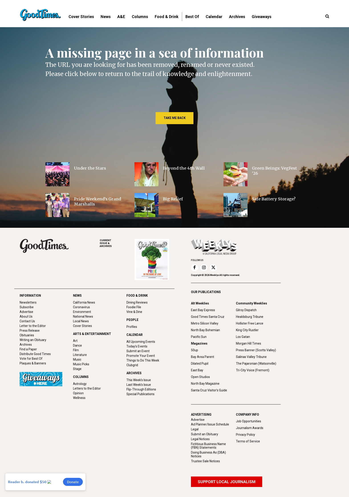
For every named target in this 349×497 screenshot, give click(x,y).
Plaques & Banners (33, 363)
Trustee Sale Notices (205, 461)
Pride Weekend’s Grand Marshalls (97, 201)
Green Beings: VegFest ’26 (274, 171)
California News (84, 302)
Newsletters (28, 302)
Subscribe (27, 307)
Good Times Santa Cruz (207, 316)
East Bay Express (203, 310)
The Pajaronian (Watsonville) (256, 363)
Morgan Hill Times (248, 343)
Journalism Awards (249, 428)
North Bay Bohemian (205, 330)
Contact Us (27, 321)
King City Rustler (247, 330)
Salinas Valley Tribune (251, 357)
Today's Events (136, 346)
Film (76, 350)
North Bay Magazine (205, 383)
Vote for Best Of (31, 358)
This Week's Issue (138, 380)
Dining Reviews (137, 302)
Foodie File (133, 307)
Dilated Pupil (199, 363)
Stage (77, 369)
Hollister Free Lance (249, 323)
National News (83, 316)
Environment (82, 312)
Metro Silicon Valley (204, 323)
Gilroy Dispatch (246, 310)
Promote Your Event (140, 355)
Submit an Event (138, 351)
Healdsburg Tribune (249, 316)
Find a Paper (28, 349)
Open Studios (200, 377)
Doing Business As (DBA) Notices (208, 454)
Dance (77, 345)
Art (75, 341)
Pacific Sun (199, 337)
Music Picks (81, 364)
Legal (195, 429)
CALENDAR (134, 335)
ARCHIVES (117, 243)
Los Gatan (243, 337)
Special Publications (140, 394)
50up (194, 350)
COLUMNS (81, 377)
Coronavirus (81, 307)
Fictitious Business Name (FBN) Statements (208, 446)
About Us (26, 316)
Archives (26, 344)
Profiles (131, 327)
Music (77, 359)
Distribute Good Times (35, 354)
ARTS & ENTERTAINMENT (92, 334)
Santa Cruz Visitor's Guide (209, 390)
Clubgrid (132, 365)
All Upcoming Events (140, 341)
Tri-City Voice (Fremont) (252, 370)
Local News (81, 321)
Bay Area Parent (202, 357)
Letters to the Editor (87, 388)
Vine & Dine (134, 312)
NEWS (77, 295)
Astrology (80, 384)
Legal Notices (200, 439)
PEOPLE (132, 320)
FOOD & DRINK (137, 295)
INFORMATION (30, 295)
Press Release (30, 330)
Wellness (79, 398)
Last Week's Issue (138, 384)
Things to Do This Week (142, 360)
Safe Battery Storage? (274, 198)
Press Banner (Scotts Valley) (256, 350)
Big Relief (173, 198)
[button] (327, 16)
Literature (80, 355)
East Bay (197, 370)
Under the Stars (90, 168)
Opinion (78, 393)
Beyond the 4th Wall (184, 168)
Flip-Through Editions (141, 389)
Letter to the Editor (33, 326)
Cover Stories (82, 326)
